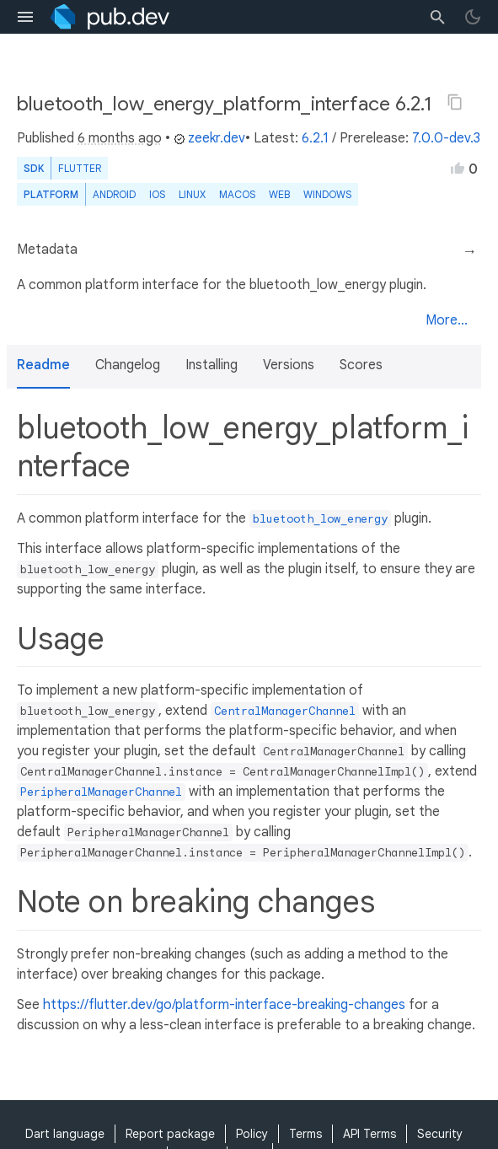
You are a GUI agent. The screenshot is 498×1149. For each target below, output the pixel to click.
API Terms (369, 1133)
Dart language (64, 1133)
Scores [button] (361, 365)
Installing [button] (211, 365)
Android (114, 194)
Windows (327, 194)
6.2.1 (315, 138)
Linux (192, 194)
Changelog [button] (127, 365)
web (279, 194)
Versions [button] (288, 365)
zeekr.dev (209, 138)
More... (447, 320)
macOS (237, 194)
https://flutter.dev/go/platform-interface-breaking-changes (224, 1004)
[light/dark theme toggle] (473, 17)
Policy (252, 1133)
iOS (157, 194)
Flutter (79, 168)
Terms (305, 1133)
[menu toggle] (25, 17)
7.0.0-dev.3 (446, 138)
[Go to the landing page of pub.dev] (110, 17)
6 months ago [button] (120, 138)
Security (440, 1133)
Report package (170, 1133)
